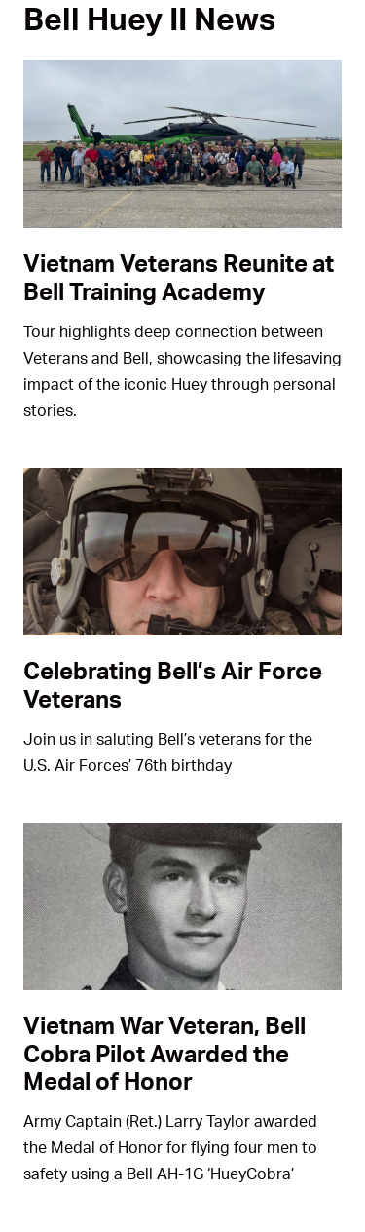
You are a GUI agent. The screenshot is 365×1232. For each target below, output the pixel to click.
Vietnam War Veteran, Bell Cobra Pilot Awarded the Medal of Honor (164, 1053)
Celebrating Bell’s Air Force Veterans (172, 684)
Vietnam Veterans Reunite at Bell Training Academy (178, 277)
